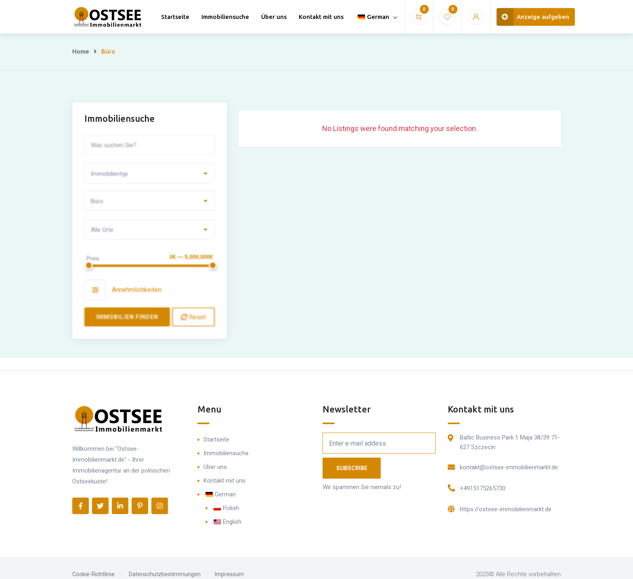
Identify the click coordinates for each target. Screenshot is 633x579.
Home (80, 51)
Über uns (274, 16)
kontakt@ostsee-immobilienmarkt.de (509, 467)
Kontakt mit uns (321, 16)
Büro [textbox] (97, 201)
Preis (92, 258)
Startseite (175, 16)
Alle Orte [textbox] (102, 229)
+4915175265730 (482, 488)
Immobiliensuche (225, 16)
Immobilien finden (127, 317)
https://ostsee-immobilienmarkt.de (505, 509)
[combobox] (149, 173)
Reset (193, 317)
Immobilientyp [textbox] (109, 173)
